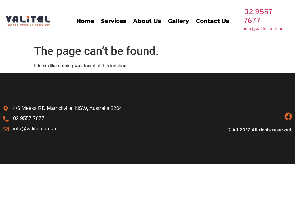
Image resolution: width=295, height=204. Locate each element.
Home (85, 21)
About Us (147, 21)
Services (113, 21)
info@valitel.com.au (264, 28)
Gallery (178, 21)
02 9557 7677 (258, 17)
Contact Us (212, 21)
